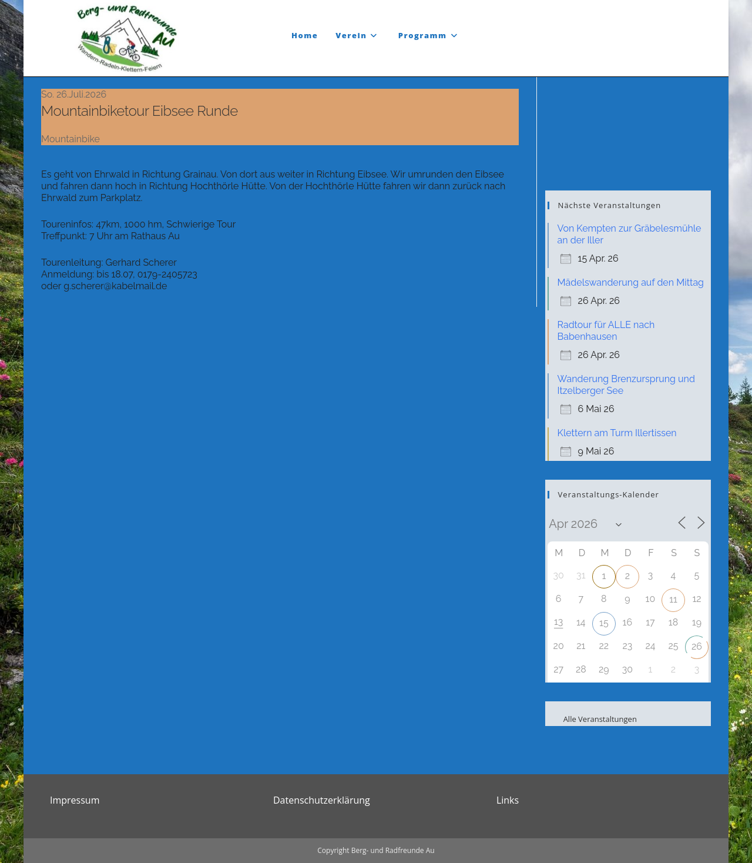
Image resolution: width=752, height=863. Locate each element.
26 (696, 646)
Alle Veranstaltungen (592, 719)
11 (673, 599)
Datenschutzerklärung (321, 800)
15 (604, 622)
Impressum (74, 800)
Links (507, 800)
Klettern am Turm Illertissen (617, 433)
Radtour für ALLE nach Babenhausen (606, 330)
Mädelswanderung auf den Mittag (631, 282)
